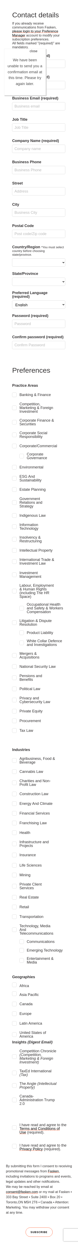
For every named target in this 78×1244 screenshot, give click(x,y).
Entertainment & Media (40, 960)
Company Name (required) (38, 146)
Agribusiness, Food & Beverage (37, 760)
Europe (25, 1014)
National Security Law (37, 667)
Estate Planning (32, 489)
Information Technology (28, 527)
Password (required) (38, 321)
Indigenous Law (32, 515)
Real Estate (29, 897)
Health (24, 833)
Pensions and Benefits (30, 678)
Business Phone (38, 167)
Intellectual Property (35, 550)
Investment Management (30, 575)
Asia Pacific (29, 995)
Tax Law (26, 730)
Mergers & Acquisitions (29, 655)
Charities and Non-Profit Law (35, 783)
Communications (40, 942)
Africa (24, 986)
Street (38, 188)
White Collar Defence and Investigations (44, 643)
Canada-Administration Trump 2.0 (37, 1100)
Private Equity (30, 711)
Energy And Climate (35, 804)
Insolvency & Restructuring (30, 539)
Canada (25, 1004)
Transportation (31, 917)
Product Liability (40, 633)
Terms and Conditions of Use (39, 1130)
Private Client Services (30, 886)
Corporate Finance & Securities (36, 422)
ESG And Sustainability (30, 478)
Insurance (27, 855)
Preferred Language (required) (38, 300)
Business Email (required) (38, 103)
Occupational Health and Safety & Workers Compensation (45, 608)
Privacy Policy (31, 1149)
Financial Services (34, 813)
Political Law (29, 689)
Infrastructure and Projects (34, 844)
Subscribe (39, 1232)
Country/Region (38, 256)
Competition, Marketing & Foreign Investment (36, 408)
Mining (24, 875)
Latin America (30, 1023)
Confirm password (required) (38, 342)
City (38, 209)
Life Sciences (30, 865)
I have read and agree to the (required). (42, 1128)
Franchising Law (33, 823)
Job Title (38, 124)
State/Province (38, 279)
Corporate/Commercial (38, 446)
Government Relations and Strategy (30, 502)
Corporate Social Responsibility (33, 435)
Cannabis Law (31, 772)
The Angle (37, 1085)
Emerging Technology (45, 950)
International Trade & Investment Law (36, 561)
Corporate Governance (37, 456)
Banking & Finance (35, 395)
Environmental (31, 467)
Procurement (30, 721)
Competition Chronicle (37, 1056)
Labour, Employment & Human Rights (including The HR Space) (36, 591)
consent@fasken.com (22, 1192)
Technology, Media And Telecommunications (36, 929)
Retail (24, 907)
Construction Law (33, 794)
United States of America (32, 1034)
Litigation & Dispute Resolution (35, 623)
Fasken (53, 1171)
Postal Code (38, 231)
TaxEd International (35, 1073)
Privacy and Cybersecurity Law (34, 700)
